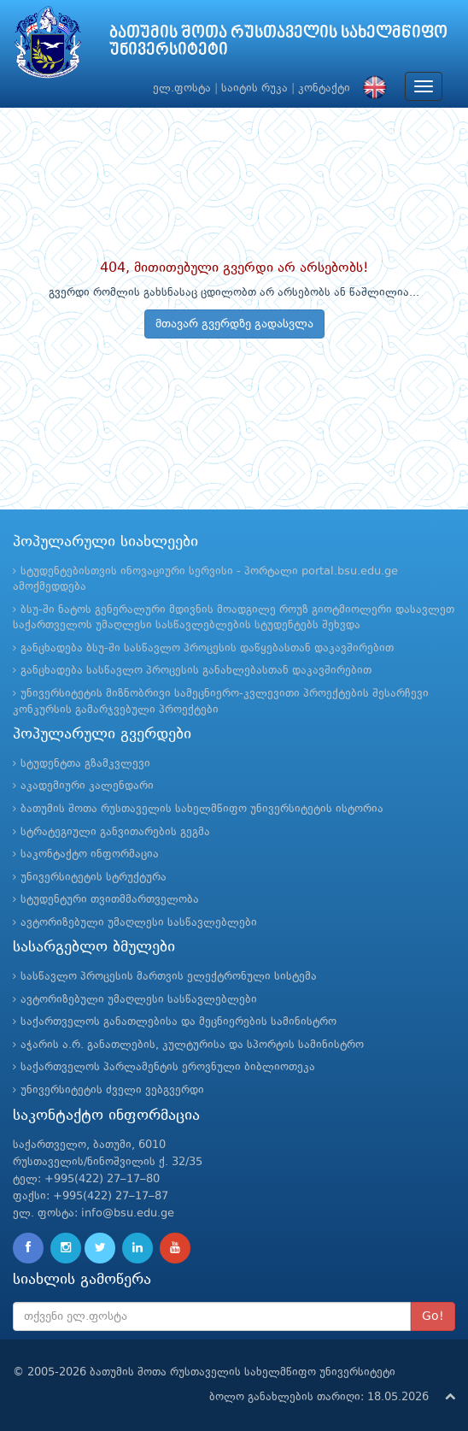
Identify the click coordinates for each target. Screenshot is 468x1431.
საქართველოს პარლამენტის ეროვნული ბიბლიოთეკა (167, 1067)
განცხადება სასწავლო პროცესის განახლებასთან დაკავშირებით (195, 670)
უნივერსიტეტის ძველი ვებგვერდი (112, 1090)
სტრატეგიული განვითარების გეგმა (115, 832)
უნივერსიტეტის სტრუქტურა (93, 877)
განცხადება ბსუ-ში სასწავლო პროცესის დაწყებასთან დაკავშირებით (207, 648)
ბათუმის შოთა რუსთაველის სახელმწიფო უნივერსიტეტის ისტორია (201, 809)
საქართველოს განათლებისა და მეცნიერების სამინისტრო (178, 1022)
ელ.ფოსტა (182, 88)
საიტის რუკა (254, 88)
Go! (433, 1316)
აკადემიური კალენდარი (87, 786)
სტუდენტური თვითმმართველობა (109, 899)
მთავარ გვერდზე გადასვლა (234, 324)
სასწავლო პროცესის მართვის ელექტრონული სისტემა (168, 976)
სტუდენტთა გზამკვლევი (85, 763)
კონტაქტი (324, 88)
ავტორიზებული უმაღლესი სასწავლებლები (138, 922)
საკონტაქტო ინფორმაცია (89, 854)
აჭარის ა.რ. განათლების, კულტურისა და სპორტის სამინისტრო (192, 1045)
